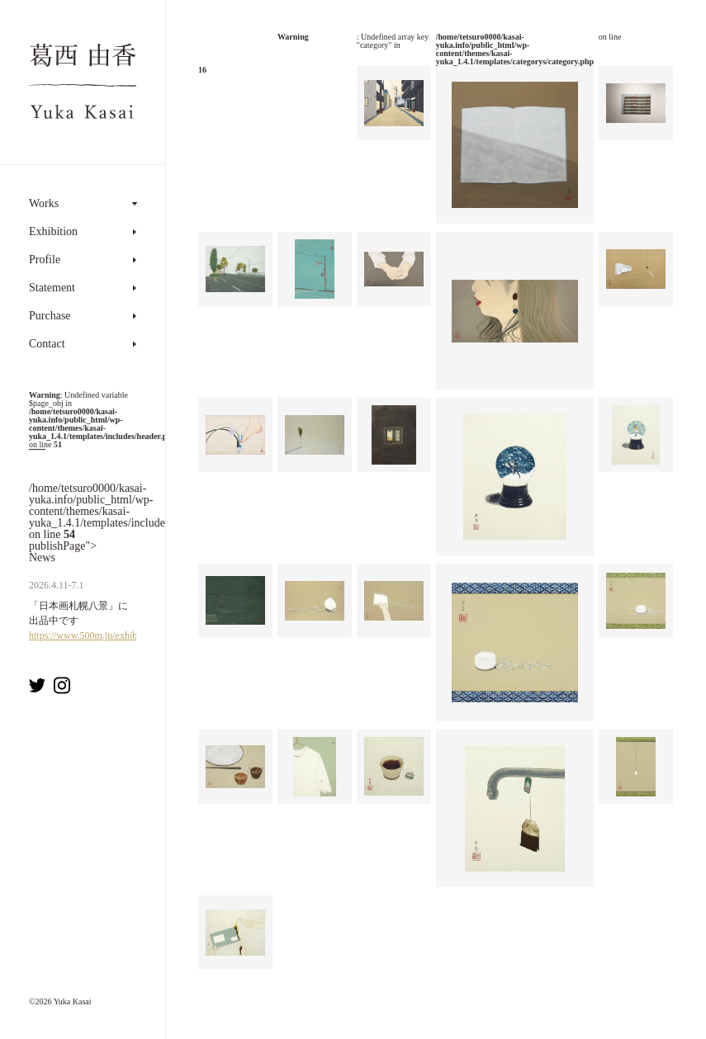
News (42, 558)
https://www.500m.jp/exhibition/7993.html (114, 635)
